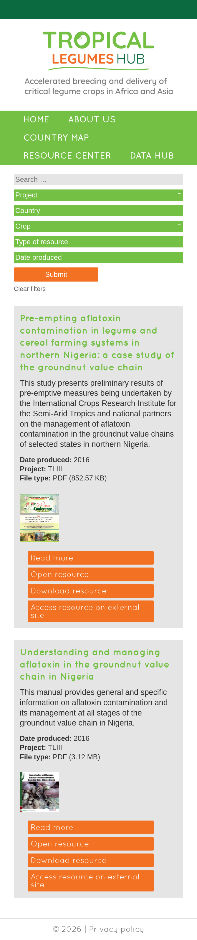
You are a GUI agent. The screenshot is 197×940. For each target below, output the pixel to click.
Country (27, 210)
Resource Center (67, 156)
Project (26, 195)
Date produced (38, 257)
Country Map (56, 138)
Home (36, 119)
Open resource (60, 574)
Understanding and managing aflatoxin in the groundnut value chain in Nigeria (94, 664)
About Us (92, 119)
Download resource (69, 590)
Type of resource (41, 242)
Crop (23, 226)
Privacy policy (116, 929)
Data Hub (152, 156)
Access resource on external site (85, 611)
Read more (52, 557)
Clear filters (30, 288)
